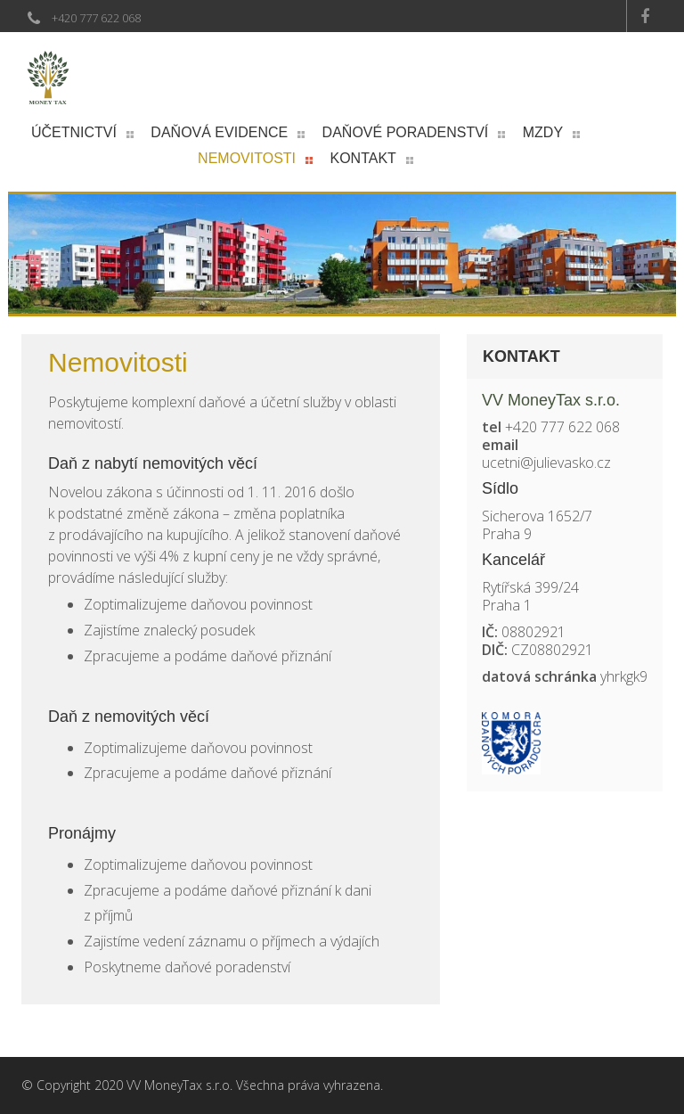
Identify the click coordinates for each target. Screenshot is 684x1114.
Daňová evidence (219, 132)
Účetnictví (74, 132)
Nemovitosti (247, 158)
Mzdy (543, 132)
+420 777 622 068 (96, 18)
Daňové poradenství (405, 132)
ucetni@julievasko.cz (546, 462)
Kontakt (363, 158)
